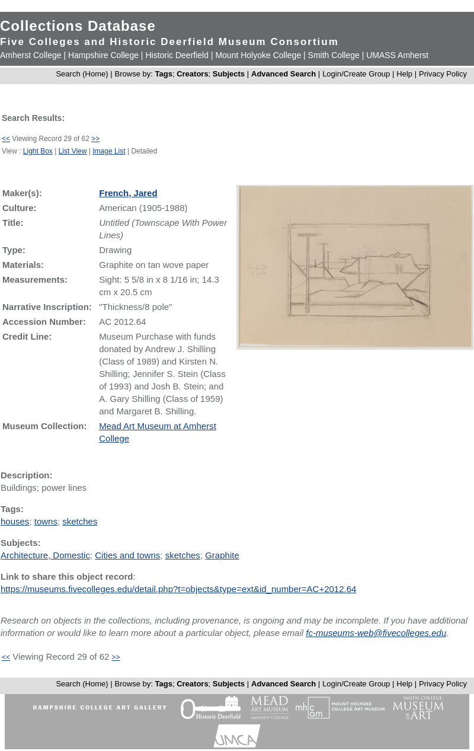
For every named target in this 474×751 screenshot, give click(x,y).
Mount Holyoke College (258, 55)
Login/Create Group (357, 73)
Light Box (38, 151)
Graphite (222, 555)
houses (15, 521)
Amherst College (31, 55)
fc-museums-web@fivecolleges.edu (376, 633)
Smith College (334, 55)
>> (95, 139)
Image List (108, 151)
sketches (79, 521)
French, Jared (128, 193)
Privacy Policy (443, 73)
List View (73, 151)
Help (404, 73)
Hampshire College (103, 55)
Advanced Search (283, 73)
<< (6, 139)
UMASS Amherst (397, 55)
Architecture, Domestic (45, 555)
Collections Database (78, 26)
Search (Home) (82, 73)
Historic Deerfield (177, 55)
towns (45, 521)
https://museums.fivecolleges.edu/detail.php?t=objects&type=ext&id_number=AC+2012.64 (178, 589)
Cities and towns (127, 555)
